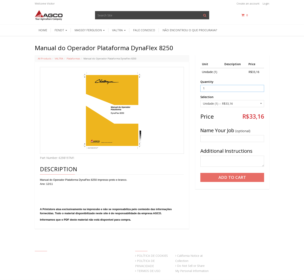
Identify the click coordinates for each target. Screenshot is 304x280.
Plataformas (73, 58)
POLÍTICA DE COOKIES (152, 256)
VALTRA (59, 58)
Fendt (61, 30)
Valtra (119, 30)
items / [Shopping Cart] (255, 15)
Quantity (206, 82)
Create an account (248, 3)
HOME (42, 30)
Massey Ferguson (89, 30)
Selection (206, 97)
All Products (44, 58)
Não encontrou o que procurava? (189, 30)
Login (266, 3)
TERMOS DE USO (148, 271)
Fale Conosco (144, 30)
